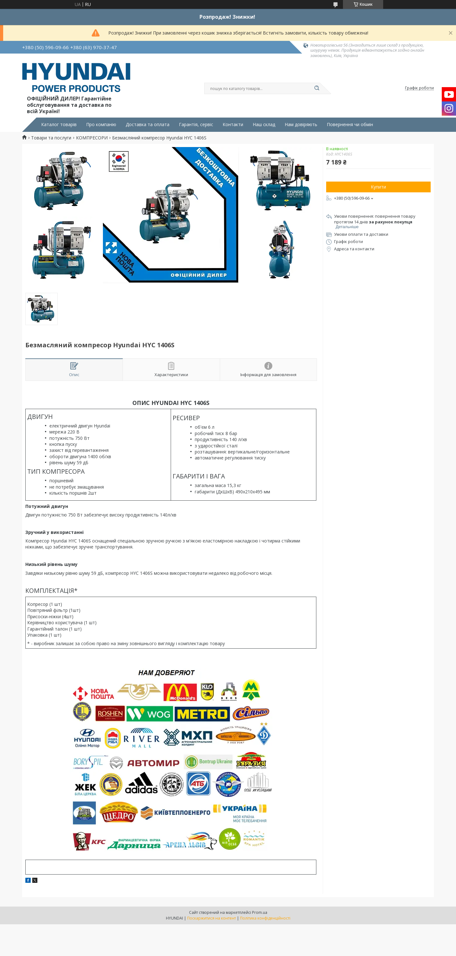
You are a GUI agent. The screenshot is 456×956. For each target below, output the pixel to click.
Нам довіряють (301, 124)
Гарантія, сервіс (196, 124)
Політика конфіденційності (265, 918)
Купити (378, 187)
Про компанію (101, 124)
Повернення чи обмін (350, 124)
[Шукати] (316, 88)
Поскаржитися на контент (211, 918)
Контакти (233, 124)
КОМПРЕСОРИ (92, 138)
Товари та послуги (51, 138)
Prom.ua (259, 912)
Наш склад (264, 124)
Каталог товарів (59, 124)
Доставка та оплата (147, 124)
